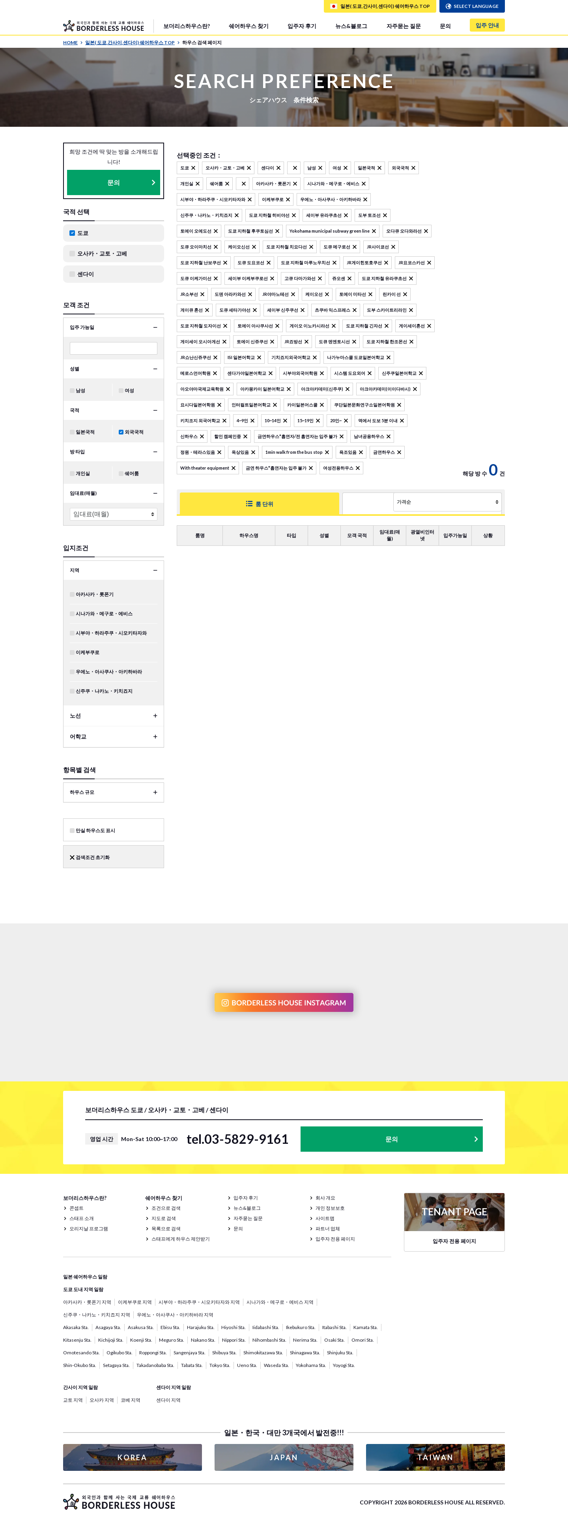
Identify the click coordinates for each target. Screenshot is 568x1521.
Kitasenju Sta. (77, 1340)
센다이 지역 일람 (173, 1387)
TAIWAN (435, 1457)
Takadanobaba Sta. (155, 1365)
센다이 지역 (168, 1400)
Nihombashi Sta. (269, 1340)
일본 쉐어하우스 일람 (85, 1277)
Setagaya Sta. (116, 1365)
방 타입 (77, 452)
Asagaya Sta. (108, 1327)
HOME (73, 42)
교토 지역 (73, 1400)
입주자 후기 (302, 26)
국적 (74, 410)
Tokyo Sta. (219, 1365)
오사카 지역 (102, 1400)
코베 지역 (130, 1400)
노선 (75, 715)
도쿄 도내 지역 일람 (83, 1289)
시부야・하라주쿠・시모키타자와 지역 (199, 1302)
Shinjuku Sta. (340, 1353)
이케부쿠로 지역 (135, 1302)
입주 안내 (487, 25)
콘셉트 (76, 1208)
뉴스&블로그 (351, 26)
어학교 (78, 736)
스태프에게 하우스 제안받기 (180, 1239)
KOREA (133, 1457)
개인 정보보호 (330, 1208)
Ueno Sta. (247, 1365)
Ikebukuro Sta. (301, 1327)
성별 (74, 369)
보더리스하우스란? (186, 26)
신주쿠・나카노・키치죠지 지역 (96, 1315)
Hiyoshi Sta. (233, 1327)
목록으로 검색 (166, 1228)
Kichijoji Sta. (110, 1340)
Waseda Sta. (276, 1365)
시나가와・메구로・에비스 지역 (280, 1302)
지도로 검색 (163, 1218)
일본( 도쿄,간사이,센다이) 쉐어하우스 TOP (132, 42)
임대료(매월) (83, 493)
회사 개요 (325, 1198)
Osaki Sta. (334, 1340)
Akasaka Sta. (76, 1327)
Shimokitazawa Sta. (263, 1353)
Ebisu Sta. (170, 1327)
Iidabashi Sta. (265, 1327)
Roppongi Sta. (153, 1353)
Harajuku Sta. (201, 1327)
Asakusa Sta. (141, 1327)
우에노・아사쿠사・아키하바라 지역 (175, 1315)
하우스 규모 (82, 792)
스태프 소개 (81, 1218)
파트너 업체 (328, 1228)
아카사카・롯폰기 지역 (87, 1302)
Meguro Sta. (171, 1340)
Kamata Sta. (365, 1327)
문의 (445, 26)
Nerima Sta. (305, 1340)
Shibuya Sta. (224, 1353)
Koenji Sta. (141, 1340)
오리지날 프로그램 (88, 1228)
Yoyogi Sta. (344, 1365)
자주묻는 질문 (404, 26)
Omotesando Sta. (81, 1353)
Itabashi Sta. (334, 1327)
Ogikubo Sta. (119, 1353)
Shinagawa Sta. (305, 1353)
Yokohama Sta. (311, 1365)
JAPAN (284, 1457)
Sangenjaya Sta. (190, 1353)
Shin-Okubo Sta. (79, 1365)
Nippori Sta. (234, 1340)
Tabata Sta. (192, 1365)
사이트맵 (325, 1218)
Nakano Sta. (203, 1340)
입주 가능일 (82, 327)
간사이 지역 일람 (80, 1387)
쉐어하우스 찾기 (249, 26)
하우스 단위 (331, 503)
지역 (74, 570)
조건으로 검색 (166, 1208)
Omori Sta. (362, 1340)
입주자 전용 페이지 (335, 1239)
